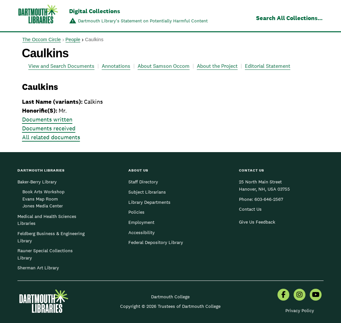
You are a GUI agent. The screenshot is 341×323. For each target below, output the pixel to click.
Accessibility (141, 232)
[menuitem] (283, 295)
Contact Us (250, 209)
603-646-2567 (268, 199)
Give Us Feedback (257, 222)
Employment (141, 222)
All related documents (51, 137)
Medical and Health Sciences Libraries (46, 220)
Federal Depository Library (155, 242)
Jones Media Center (42, 206)
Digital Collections (94, 11)
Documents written (47, 119)
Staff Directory (143, 182)
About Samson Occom (164, 66)
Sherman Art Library (38, 268)
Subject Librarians (147, 192)
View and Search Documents (61, 66)
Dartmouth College (170, 297)
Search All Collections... (289, 18)
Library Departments (149, 202)
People (73, 39)
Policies (136, 212)
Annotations (116, 66)
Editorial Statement (267, 66)
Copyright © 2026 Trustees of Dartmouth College (170, 306)
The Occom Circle (41, 39)
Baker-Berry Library (37, 182)
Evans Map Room (40, 199)
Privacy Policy (299, 310)
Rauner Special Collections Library (45, 254)
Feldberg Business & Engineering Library (51, 237)
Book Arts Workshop (43, 192)
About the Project (217, 66)
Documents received (48, 128)
